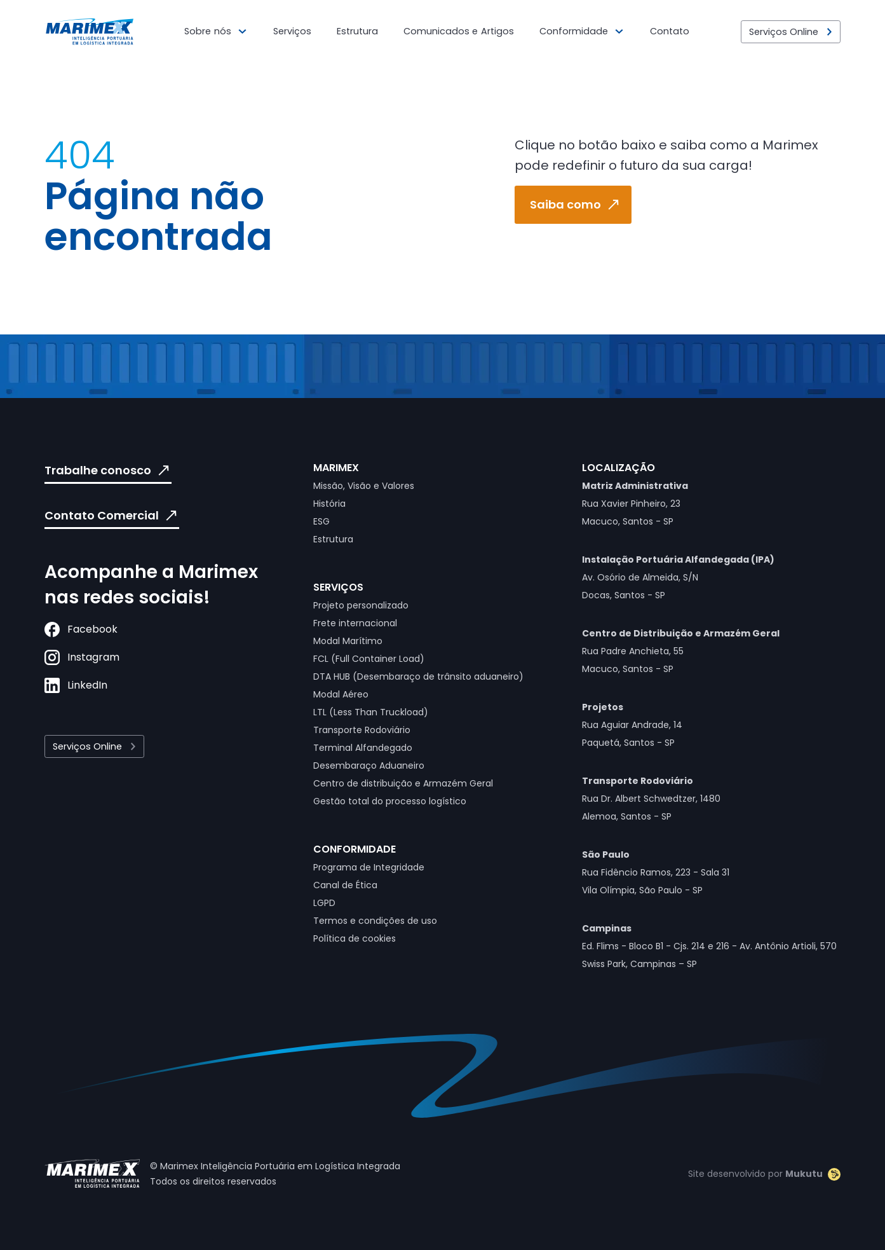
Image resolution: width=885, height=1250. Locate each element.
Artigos (497, 31)
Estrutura (357, 31)
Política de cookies (354, 938)
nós (222, 31)
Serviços (292, 31)
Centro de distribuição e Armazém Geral (403, 783)
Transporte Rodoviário (361, 730)
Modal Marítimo (347, 641)
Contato (669, 31)
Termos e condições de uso (375, 920)
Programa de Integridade (368, 867)
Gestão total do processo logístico (389, 801)
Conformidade (573, 31)
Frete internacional (355, 623)
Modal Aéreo (340, 694)
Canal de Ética (345, 885)
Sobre (197, 31)
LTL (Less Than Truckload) (370, 712)
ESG (321, 521)
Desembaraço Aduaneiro (368, 765)
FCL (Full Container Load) (368, 658)
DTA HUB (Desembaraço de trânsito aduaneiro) (418, 676)
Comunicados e (440, 31)
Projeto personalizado (361, 605)
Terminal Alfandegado (362, 747)
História (329, 503)
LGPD (324, 902)
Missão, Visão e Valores (363, 485)
